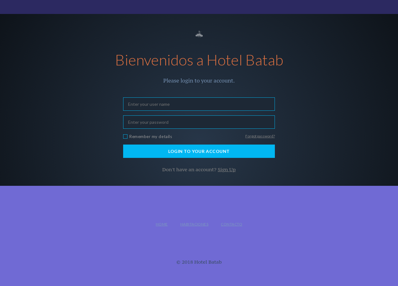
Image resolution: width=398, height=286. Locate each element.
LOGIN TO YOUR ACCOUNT (199, 151)
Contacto (231, 224)
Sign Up (227, 169)
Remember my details (150, 136)
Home (162, 224)
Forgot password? (260, 136)
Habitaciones (194, 224)
